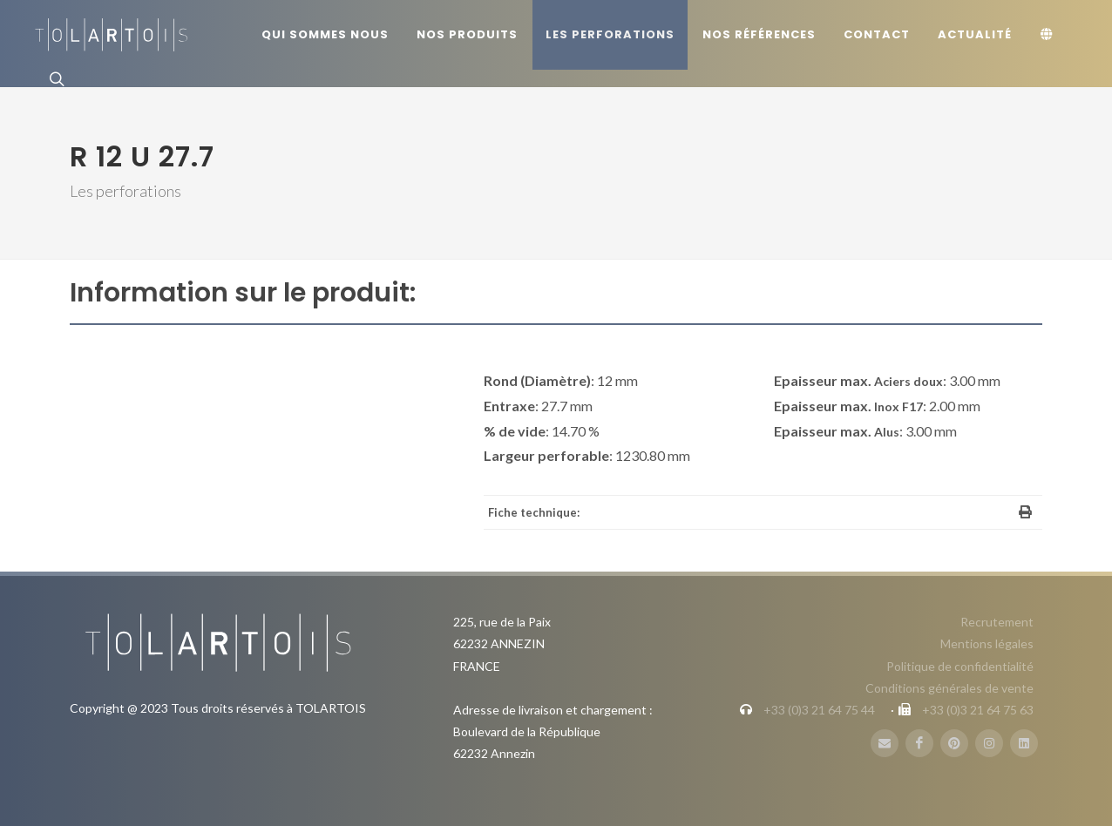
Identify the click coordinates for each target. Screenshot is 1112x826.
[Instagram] (989, 743)
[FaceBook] (919, 743)
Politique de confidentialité (960, 666)
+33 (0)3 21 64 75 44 (819, 709)
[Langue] (1049, 35)
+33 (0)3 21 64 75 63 (978, 709)
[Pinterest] (954, 743)
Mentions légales (987, 643)
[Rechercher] (55, 78)
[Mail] (884, 743)
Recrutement (997, 621)
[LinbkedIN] (1024, 743)
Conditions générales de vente (949, 687)
